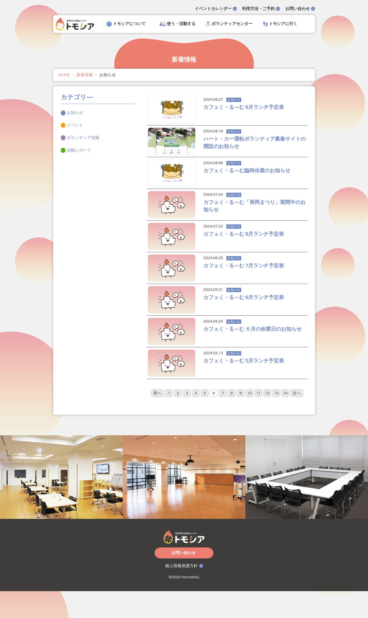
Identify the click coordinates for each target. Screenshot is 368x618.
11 (258, 420)
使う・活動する (177, 24)
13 (276, 420)
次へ (297, 420)
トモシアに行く (280, 24)
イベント (75, 125)
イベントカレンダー (213, 9)
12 (267, 420)
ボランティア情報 (83, 138)
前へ (157, 420)
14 (285, 420)
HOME (64, 75)
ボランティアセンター (228, 24)
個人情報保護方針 (181, 593)
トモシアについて (126, 24)
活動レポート (79, 150)
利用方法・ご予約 (258, 9)
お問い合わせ (297, 9)
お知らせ (75, 113)
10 (249, 420)
